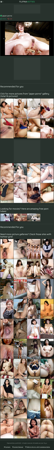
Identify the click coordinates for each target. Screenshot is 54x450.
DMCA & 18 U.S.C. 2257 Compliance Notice (37, 447)
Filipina (27, 1)
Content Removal (17, 447)
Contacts (7, 447)
